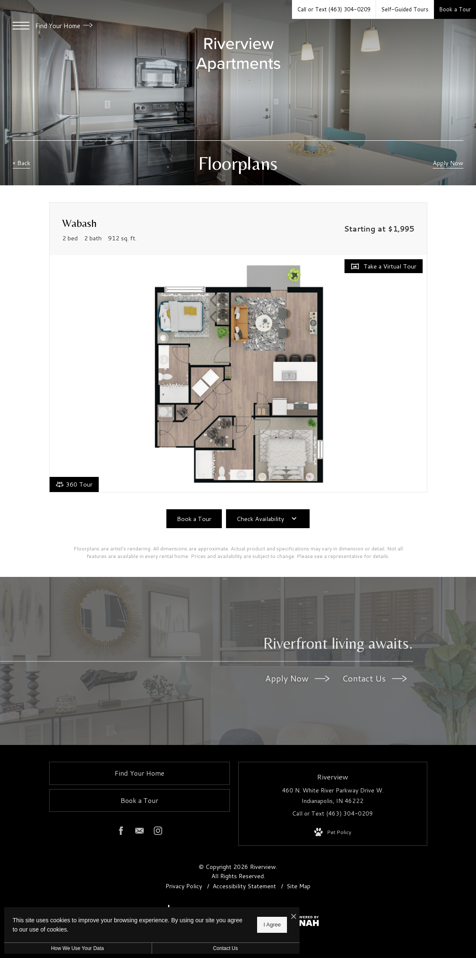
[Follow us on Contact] (139, 832)
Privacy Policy (184, 886)
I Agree (270, 924)
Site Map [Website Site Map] (298, 886)
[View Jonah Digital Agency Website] (303, 922)
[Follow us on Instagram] (158, 832)
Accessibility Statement (245, 886)
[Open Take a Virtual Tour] (384, 266)
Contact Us (374, 678)
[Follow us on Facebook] (121, 832)
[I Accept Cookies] (292, 917)
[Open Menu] (21, 25)
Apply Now (297, 678)
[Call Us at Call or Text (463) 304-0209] (334, 9)
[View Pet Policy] (332, 832)
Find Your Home (63, 25)
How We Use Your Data (77, 948)
